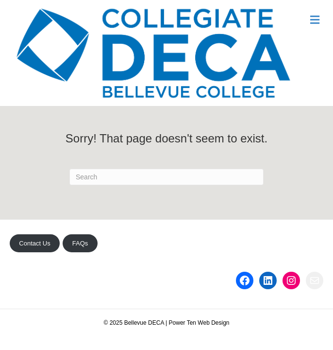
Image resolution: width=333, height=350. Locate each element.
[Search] (166, 177)
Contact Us (34, 243)
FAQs (80, 243)
